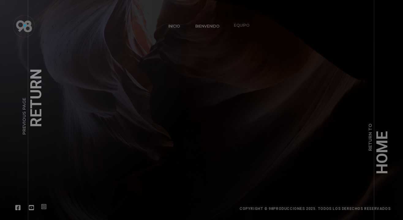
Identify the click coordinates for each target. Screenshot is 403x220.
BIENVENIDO (206, 25)
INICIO (174, 26)
